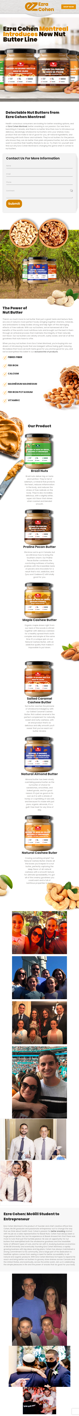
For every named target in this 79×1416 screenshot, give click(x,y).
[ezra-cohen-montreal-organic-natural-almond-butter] (39, 737)
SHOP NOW (68, 6)
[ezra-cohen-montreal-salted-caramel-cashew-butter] (39, 662)
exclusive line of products (46, 351)
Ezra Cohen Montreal (17, 126)
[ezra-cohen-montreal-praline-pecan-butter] (39, 510)
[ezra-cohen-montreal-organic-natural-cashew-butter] (39, 816)
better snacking (58, 1231)
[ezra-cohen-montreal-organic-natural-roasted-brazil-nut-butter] (39, 434)
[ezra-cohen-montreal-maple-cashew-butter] (39, 583)
